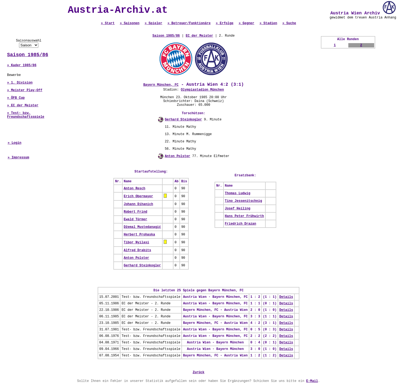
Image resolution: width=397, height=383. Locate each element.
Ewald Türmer (135, 219)
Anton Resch (134, 188)
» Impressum (18, 157)
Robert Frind (135, 212)
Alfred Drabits (137, 250)
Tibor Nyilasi (136, 242)
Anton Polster (177, 156)
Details (286, 297)
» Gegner (247, 23)
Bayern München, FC (161, 85)
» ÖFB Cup (16, 98)
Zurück (198, 372)
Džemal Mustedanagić (142, 227)
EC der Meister (199, 36)
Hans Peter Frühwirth (244, 216)
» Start (107, 23)
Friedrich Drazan (240, 224)
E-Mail (312, 381)
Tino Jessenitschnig (243, 201)
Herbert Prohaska (139, 235)
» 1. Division (20, 83)
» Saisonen (129, 23)
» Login (14, 143)
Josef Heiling (237, 208)
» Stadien (268, 23)
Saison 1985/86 (27, 55)
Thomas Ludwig (237, 193)
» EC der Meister (22, 105)
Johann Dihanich (138, 204)
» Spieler (153, 23)
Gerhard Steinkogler (183, 120)
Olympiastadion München (202, 90)
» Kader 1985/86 (21, 65)
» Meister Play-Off (24, 90)
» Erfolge (225, 23)
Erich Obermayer (138, 196)
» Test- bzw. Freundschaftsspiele (25, 115)
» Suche (289, 23)
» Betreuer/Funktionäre (189, 23)
